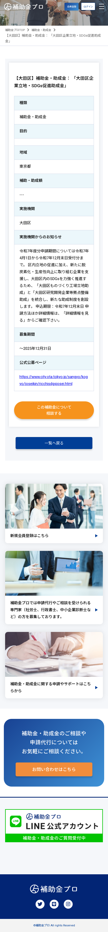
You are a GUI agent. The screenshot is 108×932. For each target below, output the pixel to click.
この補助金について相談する (54, 410)
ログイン (88, 6)
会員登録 (71, 6)
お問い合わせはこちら (54, 769)
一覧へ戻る (54, 443)
